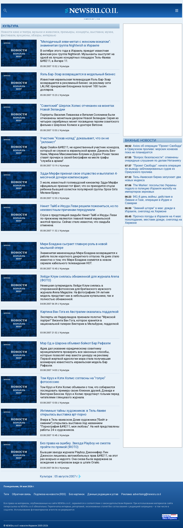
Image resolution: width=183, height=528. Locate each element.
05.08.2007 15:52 (49, 66)
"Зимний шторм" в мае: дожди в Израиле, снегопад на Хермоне (150, 210)
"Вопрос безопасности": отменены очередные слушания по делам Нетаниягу (153, 159)
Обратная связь (21, 494)
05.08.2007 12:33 (49, 198)
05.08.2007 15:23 (49, 95)
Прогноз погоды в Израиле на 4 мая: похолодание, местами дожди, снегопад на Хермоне (153, 219)
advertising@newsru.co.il (147, 494)
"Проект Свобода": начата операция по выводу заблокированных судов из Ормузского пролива (153, 168)
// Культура (63, 66)
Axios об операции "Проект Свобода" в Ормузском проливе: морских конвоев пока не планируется (153, 149)
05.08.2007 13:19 (49, 165)
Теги (6, 494)
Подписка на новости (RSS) (50, 494)
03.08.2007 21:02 (49, 332)
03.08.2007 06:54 (49, 468)
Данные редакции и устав (102, 494)
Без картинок (77, 494)
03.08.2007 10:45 (49, 435)
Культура (10, 26)
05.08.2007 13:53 (49, 130)
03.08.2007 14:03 (49, 370)
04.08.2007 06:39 (49, 304)
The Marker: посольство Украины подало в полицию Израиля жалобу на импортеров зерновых (150, 188)
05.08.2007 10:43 (49, 268)
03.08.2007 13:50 (49, 403)
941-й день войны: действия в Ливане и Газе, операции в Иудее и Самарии (149, 200)
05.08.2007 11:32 (49, 230)
